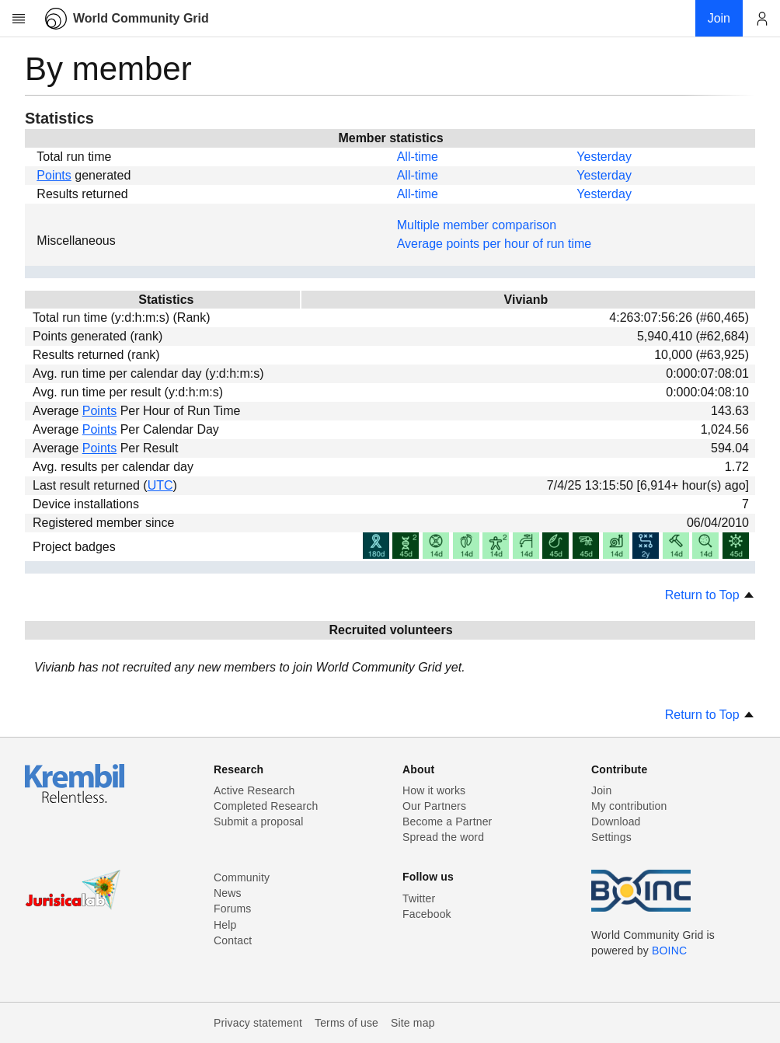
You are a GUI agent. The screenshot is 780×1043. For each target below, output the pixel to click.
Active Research (254, 790)
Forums (232, 908)
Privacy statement (258, 1023)
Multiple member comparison (476, 225)
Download (616, 821)
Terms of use (346, 1023)
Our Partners (434, 806)
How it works (433, 790)
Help (225, 925)
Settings (611, 837)
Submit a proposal (259, 821)
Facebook (426, 914)
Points (54, 175)
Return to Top (710, 595)
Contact (233, 940)
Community (242, 877)
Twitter (418, 898)
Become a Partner (447, 821)
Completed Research (266, 806)
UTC (160, 485)
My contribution (629, 806)
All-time (417, 156)
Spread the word (443, 837)
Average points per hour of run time (494, 243)
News (228, 893)
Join (601, 790)
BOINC (669, 950)
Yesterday (604, 156)
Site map (413, 1023)
